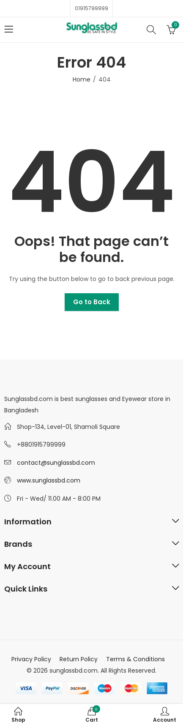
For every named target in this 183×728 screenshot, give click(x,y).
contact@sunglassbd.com (56, 462)
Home (81, 79)
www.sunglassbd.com (48, 480)
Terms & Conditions (135, 659)
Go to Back (91, 301)
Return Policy (79, 659)
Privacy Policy (31, 659)
